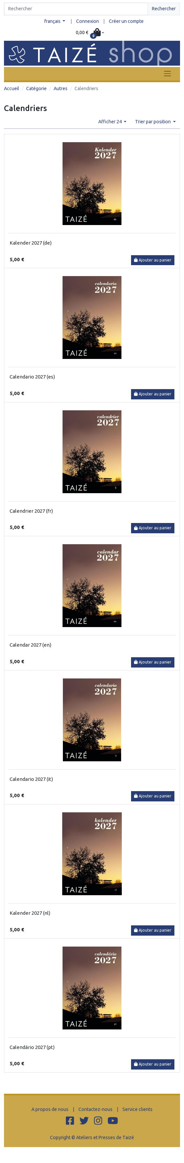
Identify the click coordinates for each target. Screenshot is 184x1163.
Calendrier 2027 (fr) (31, 511)
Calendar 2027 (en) (30, 645)
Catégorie (36, 88)
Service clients (137, 1109)
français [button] (53, 21)
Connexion (87, 21)
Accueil (11, 88)
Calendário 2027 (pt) (32, 1047)
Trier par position (153, 121)
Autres (61, 88)
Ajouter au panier (152, 260)
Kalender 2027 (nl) (30, 913)
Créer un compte (126, 21)
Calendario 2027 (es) (32, 376)
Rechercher (164, 8)
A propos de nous (50, 1109)
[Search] (76, 9)
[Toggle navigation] (167, 74)
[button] (90, 33)
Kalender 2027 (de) (31, 243)
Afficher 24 (110, 121)
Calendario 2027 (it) (31, 779)
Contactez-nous (95, 1109)
